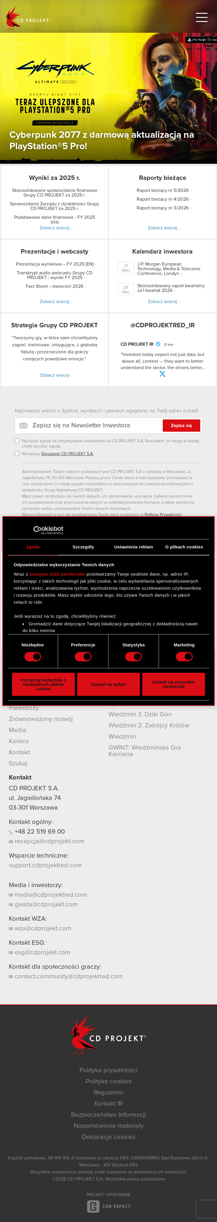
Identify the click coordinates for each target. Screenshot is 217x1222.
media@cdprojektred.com (48, 895)
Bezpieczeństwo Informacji (108, 1115)
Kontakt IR (108, 1104)
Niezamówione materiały (109, 1126)
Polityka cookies (109, 1081)
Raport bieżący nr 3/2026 (163, 208)
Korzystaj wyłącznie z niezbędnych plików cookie (43, 684)
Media (17, 730)
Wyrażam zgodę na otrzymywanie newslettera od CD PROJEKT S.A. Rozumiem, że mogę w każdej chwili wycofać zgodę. (110, 443)
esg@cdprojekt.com (39, 952)
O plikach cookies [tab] (184, 546)
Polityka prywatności (108, 1070)
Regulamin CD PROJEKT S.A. (67, 454)
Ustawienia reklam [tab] (133, 546)
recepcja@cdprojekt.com (46, 841)
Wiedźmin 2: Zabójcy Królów (148, 725)
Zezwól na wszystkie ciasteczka (173, 684)
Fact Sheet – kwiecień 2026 (54, 286)
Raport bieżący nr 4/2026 (163, 199)
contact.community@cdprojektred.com (66, 976)
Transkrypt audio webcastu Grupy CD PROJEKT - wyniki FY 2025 (54, 275)
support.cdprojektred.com (45, 865)
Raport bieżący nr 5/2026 (163, 190)
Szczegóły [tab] (83, 546)
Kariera (19, 741)
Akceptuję (58, 454)
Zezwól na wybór (108, 684)
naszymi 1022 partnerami (57, 574)
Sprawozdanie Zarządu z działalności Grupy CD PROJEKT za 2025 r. (54, 206)
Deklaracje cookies (108, 1137)
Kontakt (19, 752)
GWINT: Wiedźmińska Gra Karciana (144, 751)
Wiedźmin (122, 737)
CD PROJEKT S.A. (34, 788)
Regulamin (108, 1093)
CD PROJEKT (28, 18)
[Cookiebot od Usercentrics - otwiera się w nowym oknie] (37, 530)
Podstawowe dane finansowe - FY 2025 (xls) (54, 219)
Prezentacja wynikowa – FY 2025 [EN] (55, 264)
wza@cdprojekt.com (40, 928)
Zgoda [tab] (33, 546)
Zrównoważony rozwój (41, 719)
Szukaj (18, 763)
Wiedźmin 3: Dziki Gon (140, 714)
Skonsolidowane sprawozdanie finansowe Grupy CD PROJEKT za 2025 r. (54, 192)
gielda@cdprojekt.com (43, 904)
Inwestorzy (24, 708)
